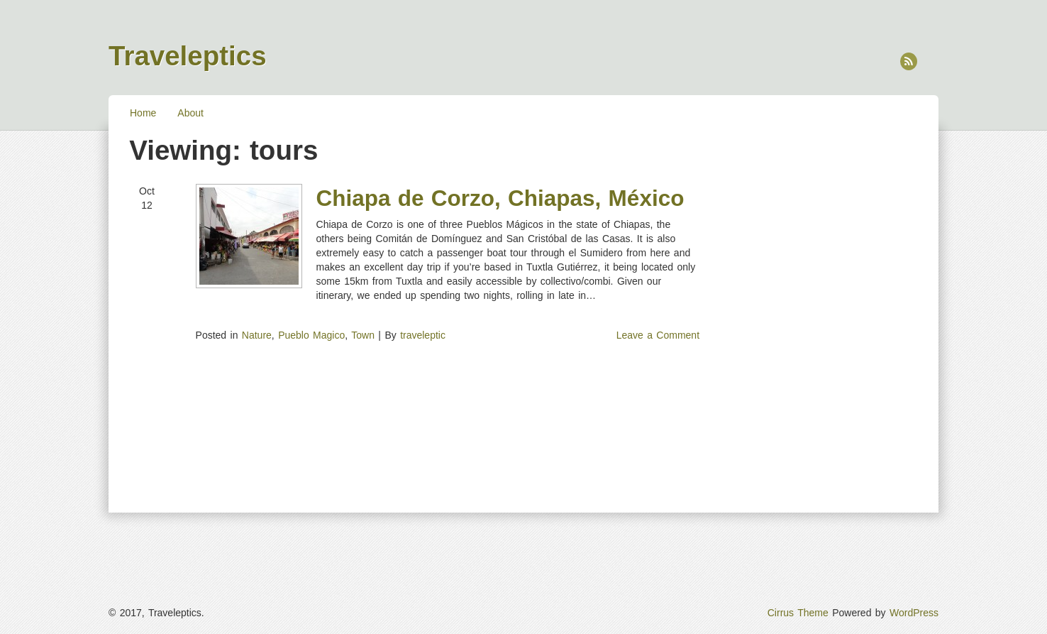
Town (363, 335)
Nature (257, 335)
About (190, 113)
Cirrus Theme (798, 612)
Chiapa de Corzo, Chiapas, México (500, 198)
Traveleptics (188, 55)
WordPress (914, 612)
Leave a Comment (657, 335)
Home (143, 113)
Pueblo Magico (311, 335)
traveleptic (422, 335)
